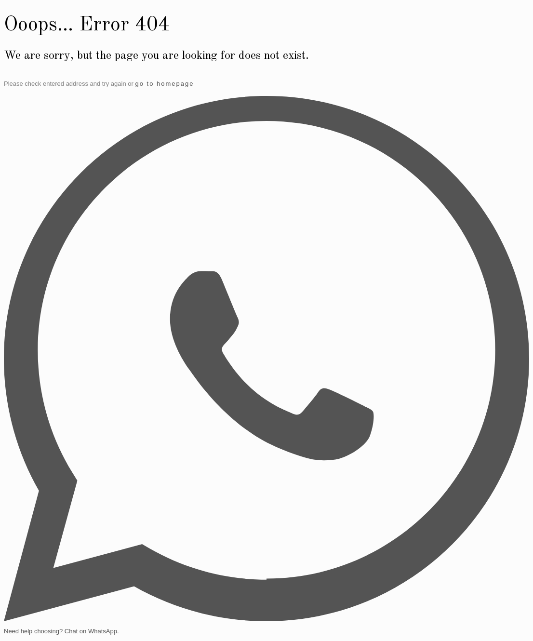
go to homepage (164, 83)
